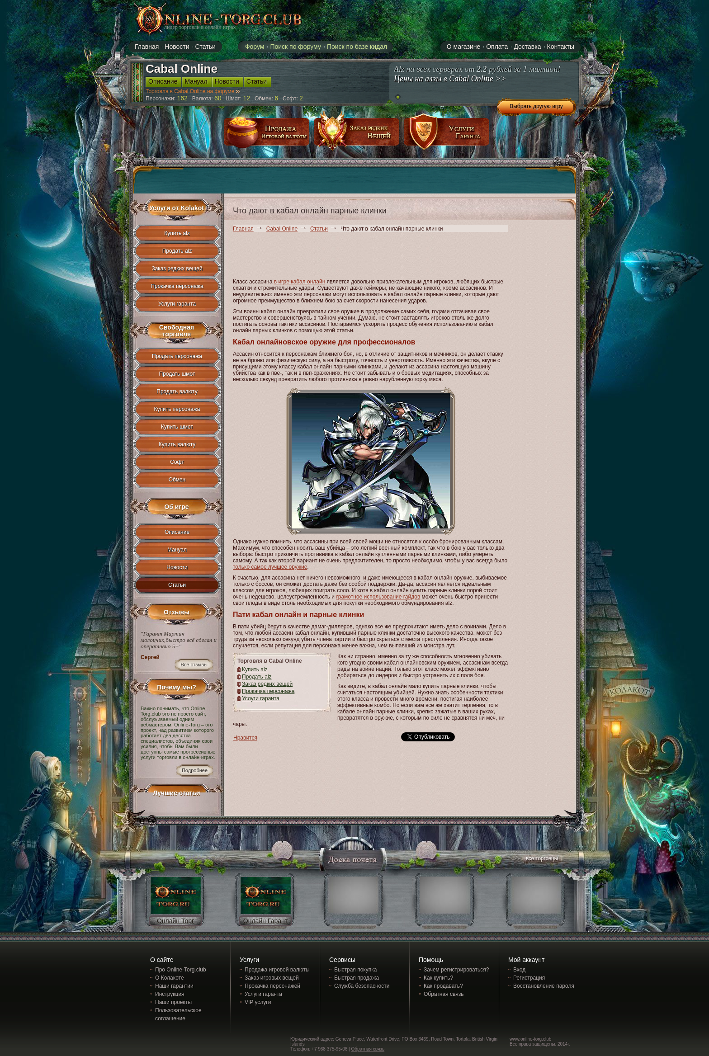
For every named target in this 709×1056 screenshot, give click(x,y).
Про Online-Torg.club (180, 969)
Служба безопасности (361, 986)
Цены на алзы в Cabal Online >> (450, 78)
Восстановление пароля (543, 986)
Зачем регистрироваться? (456, 969)
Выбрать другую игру (536, 106)
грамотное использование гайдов (378, 597)
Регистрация (529, 978)
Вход (519, 969)
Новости (176, 567)
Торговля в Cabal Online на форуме (193, 91)
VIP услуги (258, 1002)
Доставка (527, 46)
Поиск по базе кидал (357, 46)
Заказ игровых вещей (272, 978)
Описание (177, 532)
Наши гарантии (174, 986)
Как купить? (438, 978)
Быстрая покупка (355, 969)
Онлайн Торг (175, 920)
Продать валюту (177, 391)
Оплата (497, 46)
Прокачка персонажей (272, 986)
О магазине (463, 46)
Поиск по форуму (295, 46)
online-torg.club (208, 19)
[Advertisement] (397, 256)
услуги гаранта (447, 135)
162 (182, 98)
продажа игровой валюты (267, 135)
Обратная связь (443, 994)
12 (246, 98)
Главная (243, 229)
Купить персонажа (177, 409)
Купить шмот (177, 427)
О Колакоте (169, 978)
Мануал (177, 550)
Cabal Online (282, 229)
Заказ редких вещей (267, 684)
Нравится (245, 738)
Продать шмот (177, 374)
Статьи (319, 229)
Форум (255, 46)
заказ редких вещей (357, 135)
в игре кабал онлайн (300, 281)
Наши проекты (173, 1002)
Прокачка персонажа (268, 691)
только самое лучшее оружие (270, 567)
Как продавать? (443, 986)
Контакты (560, 46)
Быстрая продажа (356, 978)
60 (218, 98)
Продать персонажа (177, 356)
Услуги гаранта (260, 698)
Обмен (177, 479)
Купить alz (255, 669)
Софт (177, 462)
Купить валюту (177, 444)
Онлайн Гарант (265, 920)
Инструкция (169, 994)
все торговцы (541, 859)
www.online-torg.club (530, 1039)
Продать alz (257, 677)
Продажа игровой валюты (277, 969)
